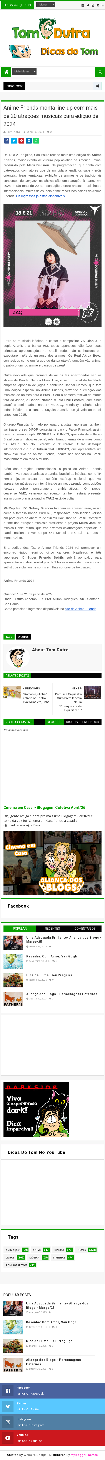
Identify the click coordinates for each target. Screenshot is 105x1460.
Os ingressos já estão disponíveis (40, 196)
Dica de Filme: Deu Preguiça (49, 975)
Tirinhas (59, 1257)
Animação (13, 1249)
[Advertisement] (36, 1044)
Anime (37, 1249)
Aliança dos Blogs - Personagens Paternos (61, 994)
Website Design (35, 1454)
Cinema (59, 1249)
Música (34, 1257)
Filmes (81, 1249)
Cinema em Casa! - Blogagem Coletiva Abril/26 (44, 807)
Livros (10, 1257)
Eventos (23, 636)
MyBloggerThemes (84, 1454)
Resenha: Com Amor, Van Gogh (51, 956)
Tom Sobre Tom (16, 1265)
